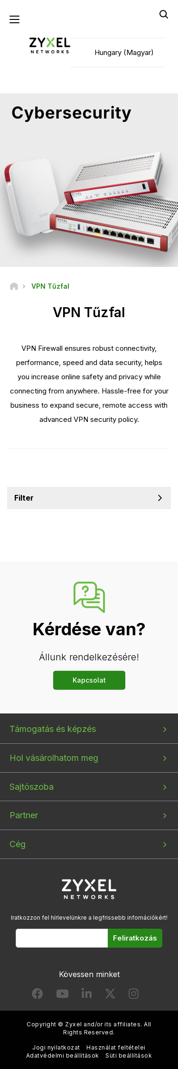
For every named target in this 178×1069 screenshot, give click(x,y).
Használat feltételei (116, 1047)
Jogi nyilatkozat (56, 1047)
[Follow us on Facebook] (37, 995)
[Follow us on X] (110, 995)
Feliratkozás (135, 937)
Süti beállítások (128, 1055)
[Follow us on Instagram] (134, 995)
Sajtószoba (31, 787)
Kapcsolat (89, 680)
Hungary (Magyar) (124, 52)
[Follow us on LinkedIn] (87, 995)
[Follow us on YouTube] (62, 995)
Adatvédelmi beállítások (62, 1055)
